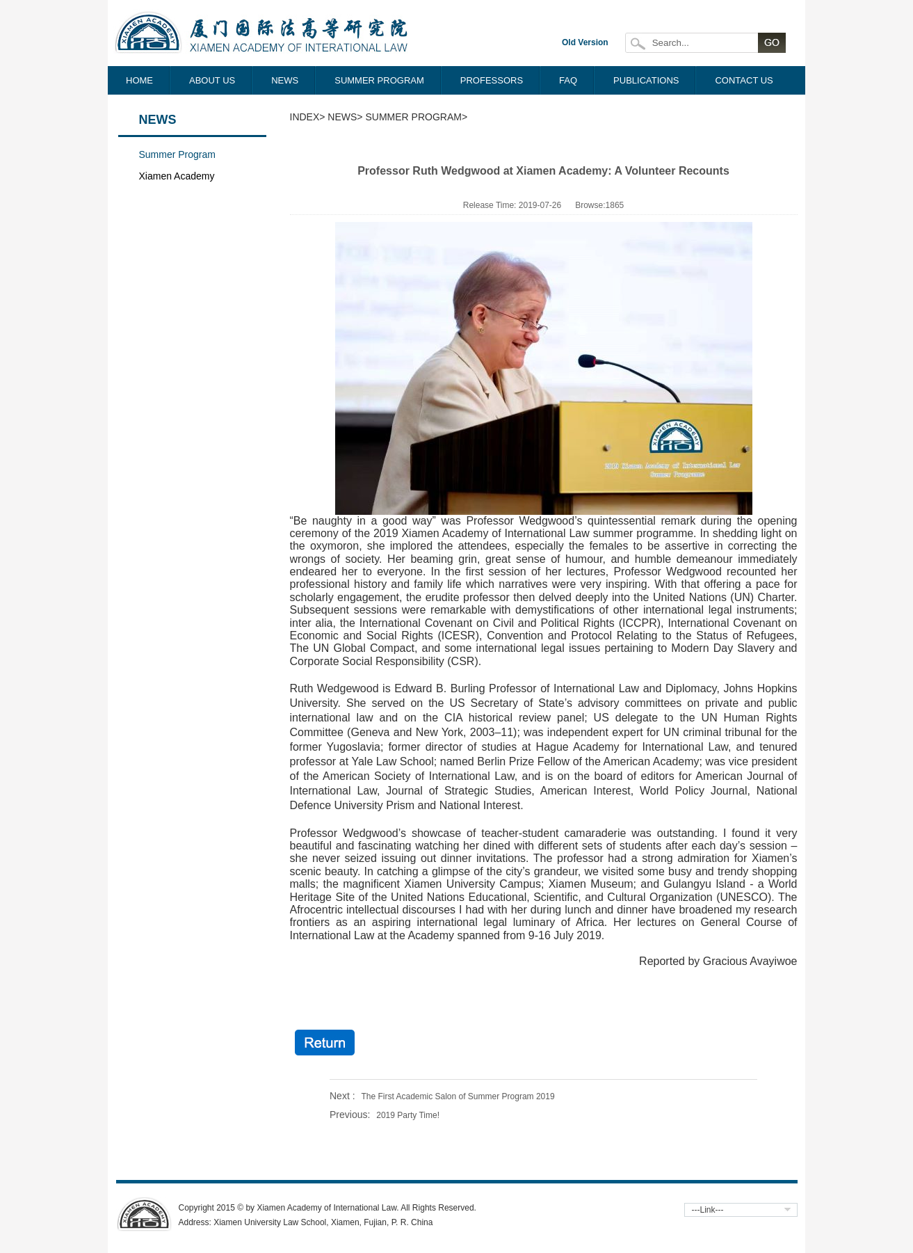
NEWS (284, 80)
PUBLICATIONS (646, 80)
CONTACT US (744, 80)
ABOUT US (212, 80)
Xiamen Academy (177, 176)
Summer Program (177, 154)
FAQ (568, 80)
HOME (139, 80)
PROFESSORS (491, 80)
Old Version (585, 42)
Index (305, 116)
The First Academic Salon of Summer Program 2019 (457, 1096)
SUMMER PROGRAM (379, 80)
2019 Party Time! (407, 1115)
